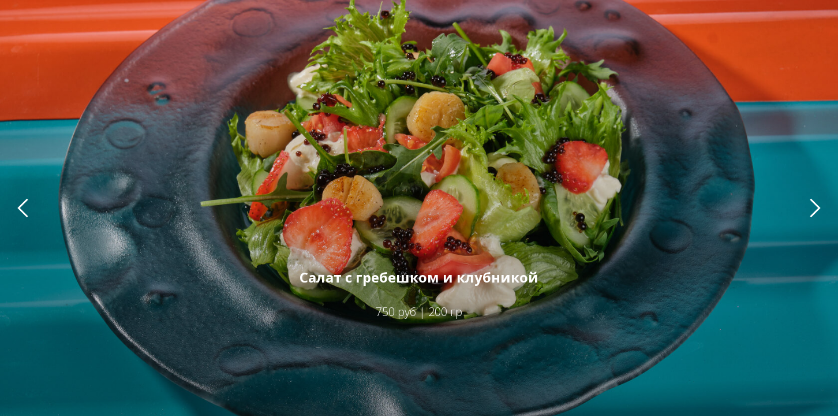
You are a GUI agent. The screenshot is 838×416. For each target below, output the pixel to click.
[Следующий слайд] (815, 207)
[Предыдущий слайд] (22, 207)
